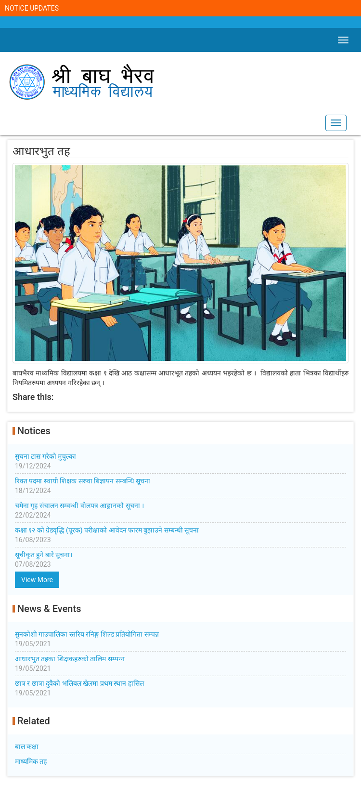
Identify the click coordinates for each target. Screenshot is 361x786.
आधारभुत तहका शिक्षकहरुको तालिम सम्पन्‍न (180, 664)
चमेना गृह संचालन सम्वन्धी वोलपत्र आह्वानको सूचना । (180, 511)
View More (37, 580)
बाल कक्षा (27, 746)
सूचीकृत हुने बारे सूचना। (180, 560)
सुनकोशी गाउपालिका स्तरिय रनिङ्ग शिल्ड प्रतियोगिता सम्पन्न (180, 639)
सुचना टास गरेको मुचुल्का (180, 462)
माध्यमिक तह (31, 761)
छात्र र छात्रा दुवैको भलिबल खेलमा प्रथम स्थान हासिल (180, 688)
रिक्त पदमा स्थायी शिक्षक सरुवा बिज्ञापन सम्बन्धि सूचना (180, 486)
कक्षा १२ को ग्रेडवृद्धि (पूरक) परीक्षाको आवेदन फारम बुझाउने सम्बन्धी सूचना (180, 535)
